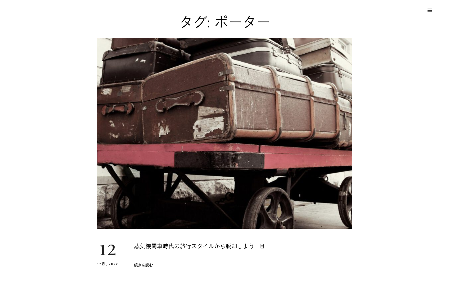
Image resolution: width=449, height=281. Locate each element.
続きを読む (143, 265)
